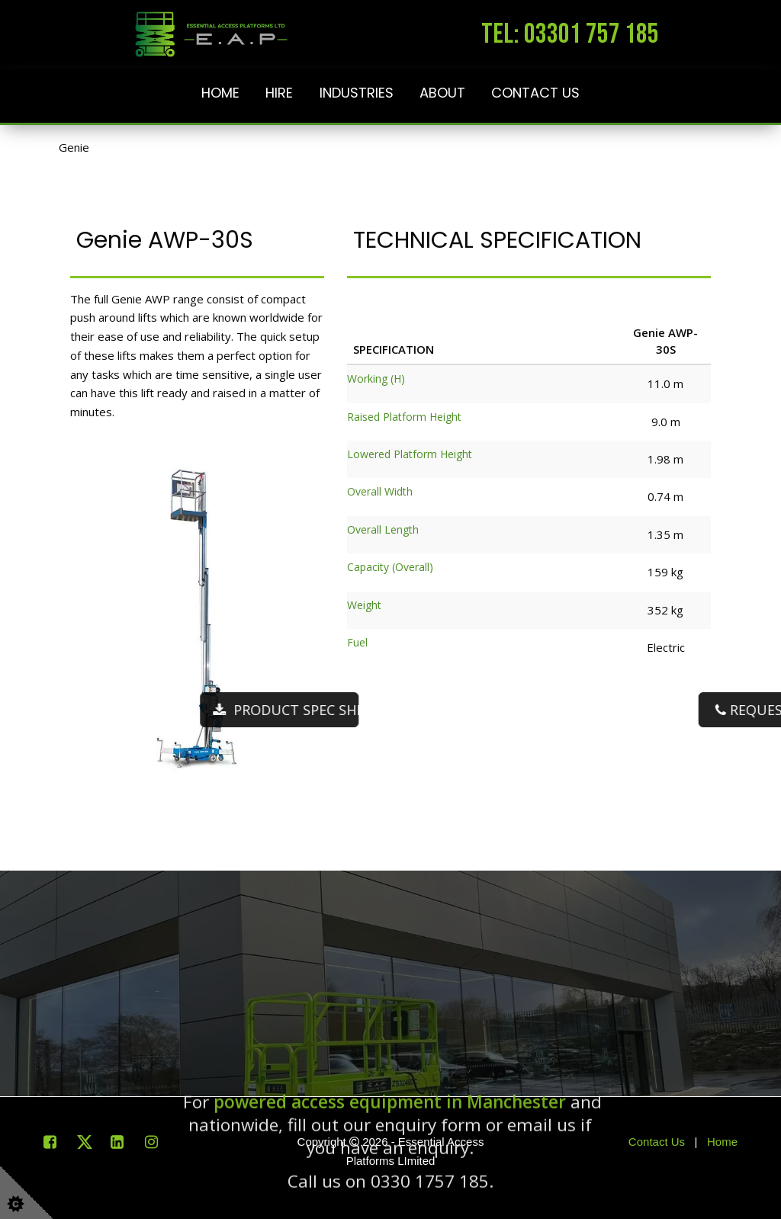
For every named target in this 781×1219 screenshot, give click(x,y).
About (442, 93)
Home (220, 93)
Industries (357, 93)
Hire (279, 93)
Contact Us (535, 93)
